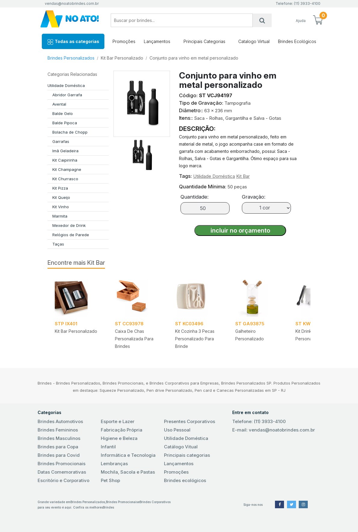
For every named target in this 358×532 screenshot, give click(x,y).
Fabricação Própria (121, 430)
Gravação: (253, 197)
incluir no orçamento (240, 230)
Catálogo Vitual (181, 447)
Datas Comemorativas (62, 472)
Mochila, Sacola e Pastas (128, 472)
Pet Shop (110, 480)
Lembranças (114, 463)
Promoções (124, 41)
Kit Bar (243, 176)
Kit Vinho (60, 206)
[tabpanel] (78, 314)
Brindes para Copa (58, 447)
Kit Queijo (61, 197)
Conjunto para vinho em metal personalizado (194, 57)
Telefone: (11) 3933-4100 (259, 421)
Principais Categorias (204, 41)
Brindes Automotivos (60, 421)
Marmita (59, 216)
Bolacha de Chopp (70, 132)
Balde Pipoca (64, 122)
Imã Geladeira (65, 150)
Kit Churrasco (65, 178)
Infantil (108, 447)
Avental (59, 104)
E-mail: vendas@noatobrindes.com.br (273, 430)
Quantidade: (194, 197)
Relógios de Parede (70, 234)
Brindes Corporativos (155, 502)
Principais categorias (187, 455)
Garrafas (60, 141)
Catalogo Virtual (254, 41)
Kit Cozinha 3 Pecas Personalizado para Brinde (194, 339)
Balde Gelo (62, 113)
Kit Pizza (60, 188)
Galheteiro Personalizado (249, 335)
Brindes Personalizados (71, 57)
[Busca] (262, 20)
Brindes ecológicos (185, 480)
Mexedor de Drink (69, 225)
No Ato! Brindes (70, 20)
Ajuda (301, 20)
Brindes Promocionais (61, 463)
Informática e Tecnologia (128, 455)
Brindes (108, 507)
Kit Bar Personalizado (122, 57)
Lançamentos (157, 41)
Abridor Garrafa (67, 94)
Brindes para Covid (59, 455)
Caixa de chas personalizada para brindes (134, 339)
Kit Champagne (66, 169)
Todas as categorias (73, 42)
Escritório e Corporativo (63, 480)
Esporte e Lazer (117, 421)
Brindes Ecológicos (297, 41)
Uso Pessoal (177, 430)
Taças (58, 244)
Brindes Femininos (58, 430)
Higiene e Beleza (119, 438)
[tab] (141, 153)
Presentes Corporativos (189, 421)
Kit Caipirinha (64, 160)
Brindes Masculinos (59, 438)
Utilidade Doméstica (66, 85)
